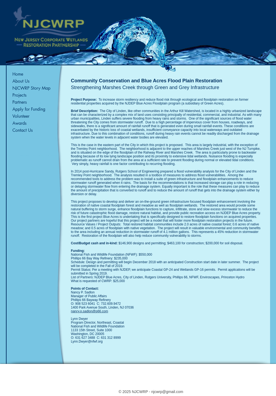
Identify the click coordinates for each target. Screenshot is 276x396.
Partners (19, 102)
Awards (19, 123)
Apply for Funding (28, 109)
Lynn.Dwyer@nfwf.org (87, 341)
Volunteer (20, 116)
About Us (20, 81)
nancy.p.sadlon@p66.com (89, 311)
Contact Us (22, 130)
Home (17, 74)
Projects (19, 95)
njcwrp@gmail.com (167, 392)
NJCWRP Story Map (31, 88)
